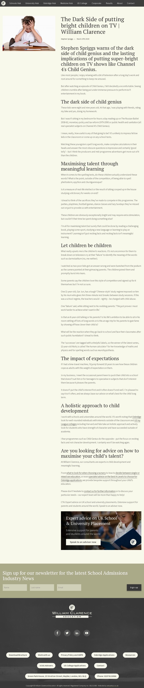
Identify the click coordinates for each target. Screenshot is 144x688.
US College (82, 3)
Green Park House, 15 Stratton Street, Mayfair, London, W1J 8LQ (57, 674)
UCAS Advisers (46, 663)
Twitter (67, 632)
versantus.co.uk (112, 684)
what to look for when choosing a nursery (86, 472)
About (120, 3)
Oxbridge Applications (104, 653)
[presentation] (104, 587)
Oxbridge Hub (49, 3)
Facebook (57, 632)
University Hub (32, 3)
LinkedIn (77, 632)
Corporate (96, 3)
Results (109, 3)
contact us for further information (99, 491)
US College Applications (75, 663)
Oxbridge (136, 416)
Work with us (44, 653)
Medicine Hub (66, 3)
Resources (130, 653)
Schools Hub (15, 3)
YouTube (86, 632)
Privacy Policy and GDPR (72, 653)
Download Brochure (18, 653)
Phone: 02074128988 (106, 674)
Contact (130, 3)
